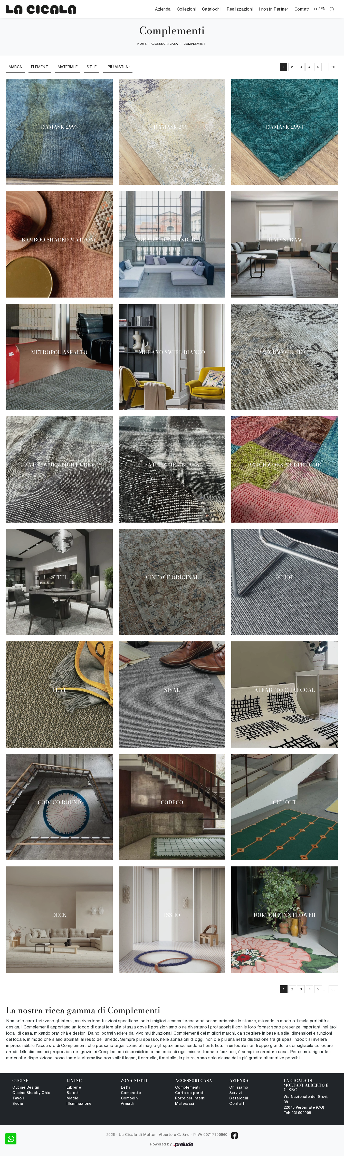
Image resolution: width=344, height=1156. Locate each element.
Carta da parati (190, 1093)
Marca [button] (15, 67)
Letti (125, 1087)
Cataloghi (211, 9)
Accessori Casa (164, 44)
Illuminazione (78, 1104)
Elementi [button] (40, 67)
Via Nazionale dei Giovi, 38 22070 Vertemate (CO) (306, 1102)
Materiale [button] (68, 67)
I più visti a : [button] (118, 67)
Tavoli (18, 1098)
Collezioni (186, 9)
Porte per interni (190, 1098)
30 (333, 67)
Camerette (131, 1093)
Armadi (127, 1104)
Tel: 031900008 (297, 1113)
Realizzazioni (240, 9)
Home (142, 44)
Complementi (195, 44)
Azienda (163, 9)
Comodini (130, 1098)
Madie (72, 1098)
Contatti (302, 9)
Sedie (17, 1104)
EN (323, 9)
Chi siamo (238, 1087)
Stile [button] (92, 67)
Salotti (73, 1093)
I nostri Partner (273, 9)
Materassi (184, 1104)
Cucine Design (25, 1087)
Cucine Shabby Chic (31, 1093)
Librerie (73, 1087)
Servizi (235, 1093)
